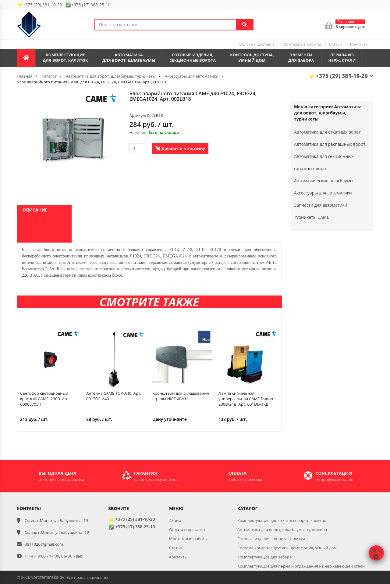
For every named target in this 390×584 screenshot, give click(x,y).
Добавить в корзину (180, 148)
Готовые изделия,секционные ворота (192, 57)
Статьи (335, 44)
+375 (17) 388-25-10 (131, 527)
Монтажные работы (301, 44)
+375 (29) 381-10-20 (341, 75)
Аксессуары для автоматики (191, 76)
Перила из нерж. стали (342, 57)
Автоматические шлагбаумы (323, 181)
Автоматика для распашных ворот (329, 144)
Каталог (49, 76)
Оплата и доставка (256, 44)
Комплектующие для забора (264, 557)
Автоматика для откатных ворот (327, 132)
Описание (35, 210)
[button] (115, 96)
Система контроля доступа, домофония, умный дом (287, 548)
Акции (175, 520)
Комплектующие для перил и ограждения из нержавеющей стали (301, 566)
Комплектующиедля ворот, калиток (65, 57)
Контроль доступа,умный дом (252, 57)
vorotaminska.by (47, 577)
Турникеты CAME (311, 217)
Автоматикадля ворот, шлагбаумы (128, 57)
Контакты (359, 44)
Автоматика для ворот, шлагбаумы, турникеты (110, 76)
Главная (25, 76)
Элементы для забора (301, 57)
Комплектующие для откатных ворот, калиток (281, 520)
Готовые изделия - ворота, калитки (271, 538)
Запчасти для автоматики (320, 205)
